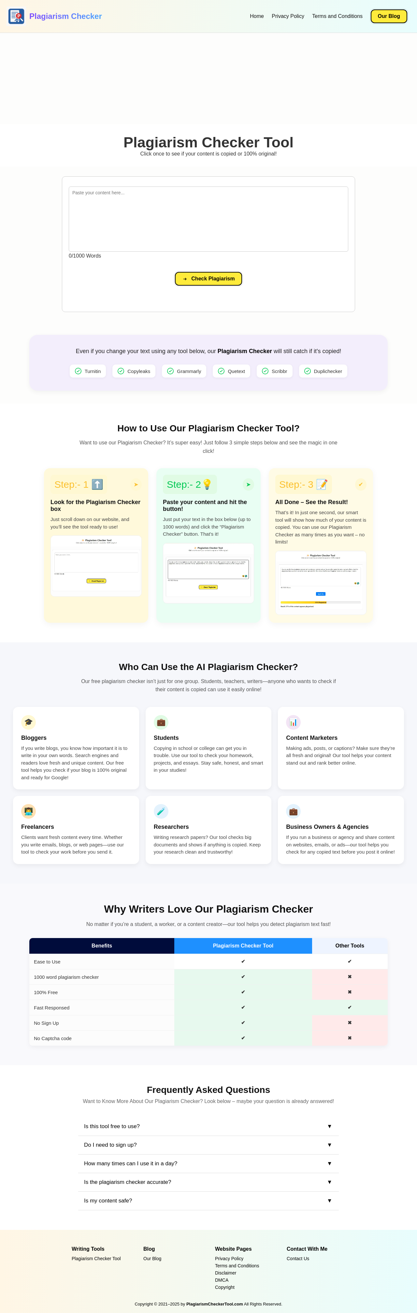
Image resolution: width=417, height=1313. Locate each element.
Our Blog (389, 16)
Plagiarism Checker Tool (96, 1258)
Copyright (225, 1287)
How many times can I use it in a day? (130, 1163)
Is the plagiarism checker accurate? (127, 1182)
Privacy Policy (288, 16)
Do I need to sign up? (110, 1145)
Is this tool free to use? (112, 1126)
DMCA (221, 1280)
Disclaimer (225, 1273)
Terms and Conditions (337, 16)
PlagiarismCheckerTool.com (214, 1304)
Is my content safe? (108, 1201)
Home (257, 16)
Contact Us (298, 1258)
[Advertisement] (195, 78)
